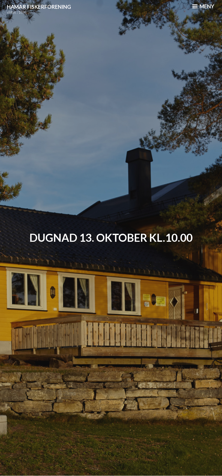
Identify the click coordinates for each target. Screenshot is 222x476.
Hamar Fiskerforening (39, 7)
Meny (203, 6)
